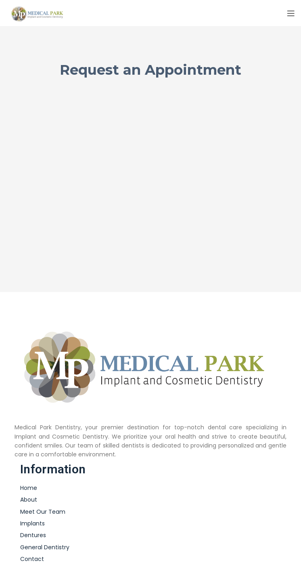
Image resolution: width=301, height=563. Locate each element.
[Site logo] (38, 12)
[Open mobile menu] (291, 13)
